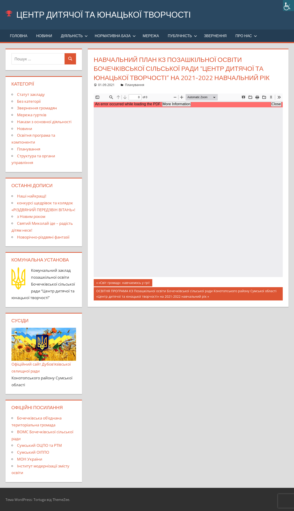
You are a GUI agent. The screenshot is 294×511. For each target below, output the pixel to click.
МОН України (29, 459)
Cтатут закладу (31, 94)
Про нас (246, 36)
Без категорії (29, 101)
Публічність (182, 36)
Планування (134, 85)
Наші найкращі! (31, 196)
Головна (18, 36)
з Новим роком (31, 216)
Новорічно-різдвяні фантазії (43, 237)
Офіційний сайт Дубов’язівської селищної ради (43, 351)
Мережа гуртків (31, 114)
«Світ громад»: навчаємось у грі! (124, 283)
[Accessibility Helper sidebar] (288, 5)
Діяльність (74, 36)
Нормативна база (115, 36)
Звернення (215, 36)
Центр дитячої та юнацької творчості (103, 14)
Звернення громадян (37, 108)
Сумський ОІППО (33, 452)
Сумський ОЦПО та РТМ (39, 445)
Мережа (151, 36)
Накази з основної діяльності (44, 121)
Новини (44, 36)
